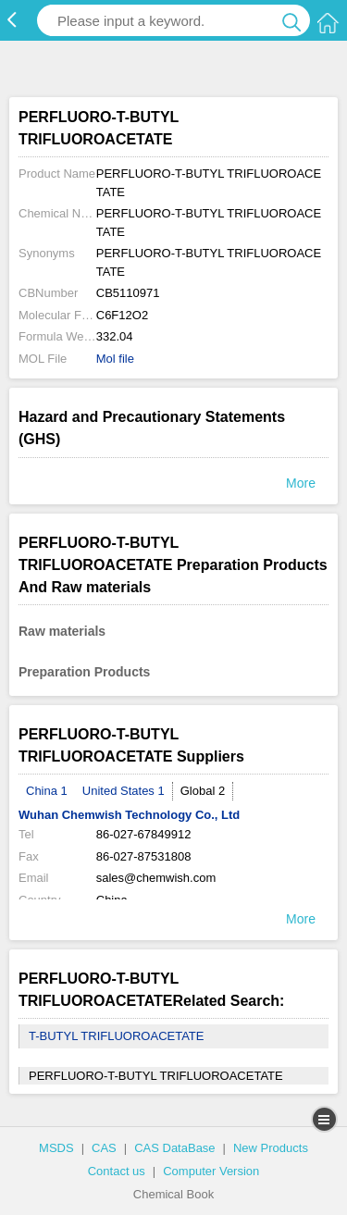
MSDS (56, 1148)
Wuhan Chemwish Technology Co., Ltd (129, 815)
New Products (270, 1148)
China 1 (47, 791)
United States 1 (123, 791)
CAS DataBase (174, 1148)
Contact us (116, 1171)
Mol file (115, 359)
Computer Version (211, 1171)
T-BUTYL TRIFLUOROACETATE (116, 1036)
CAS (104, 1148)
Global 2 (202, 791)
